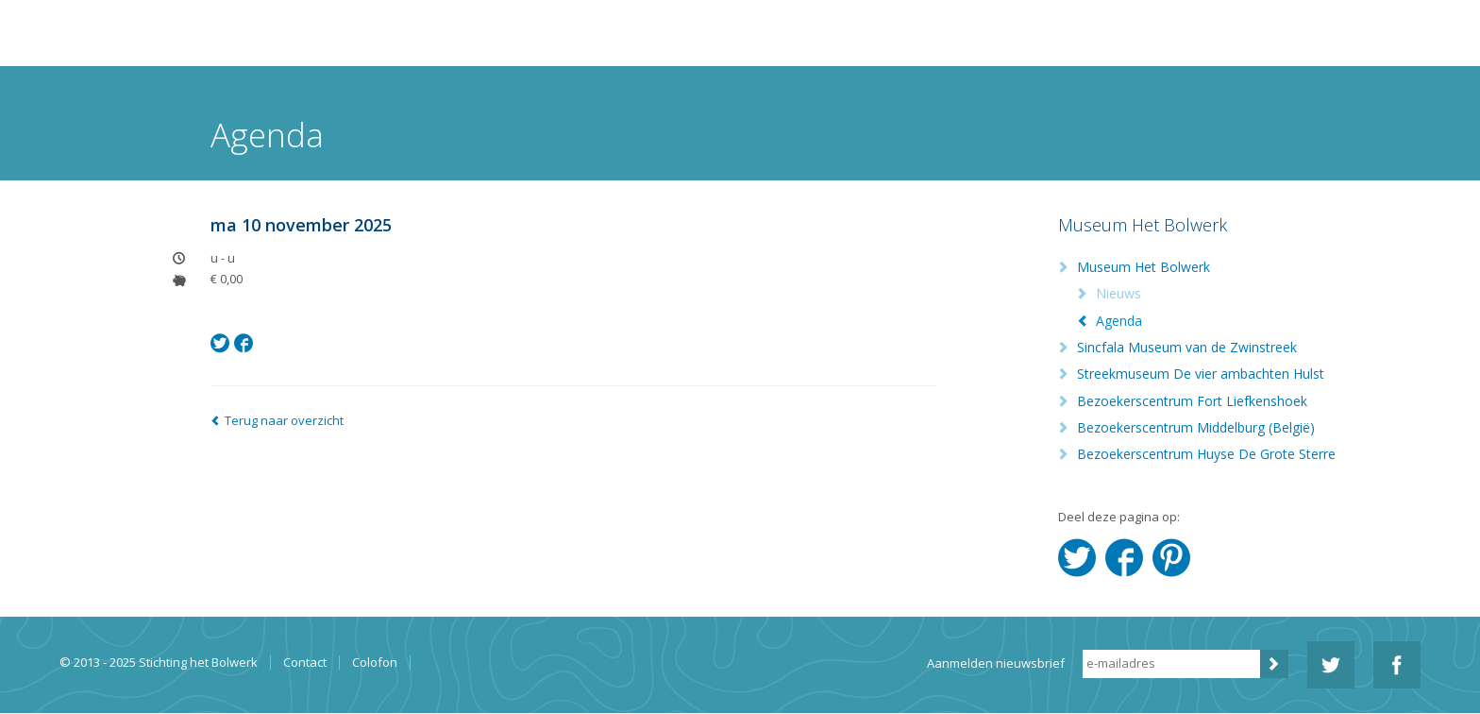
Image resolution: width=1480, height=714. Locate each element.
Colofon (374, 662)
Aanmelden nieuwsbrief (996, 663)
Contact (305, 662)
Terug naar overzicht (284, 420)
